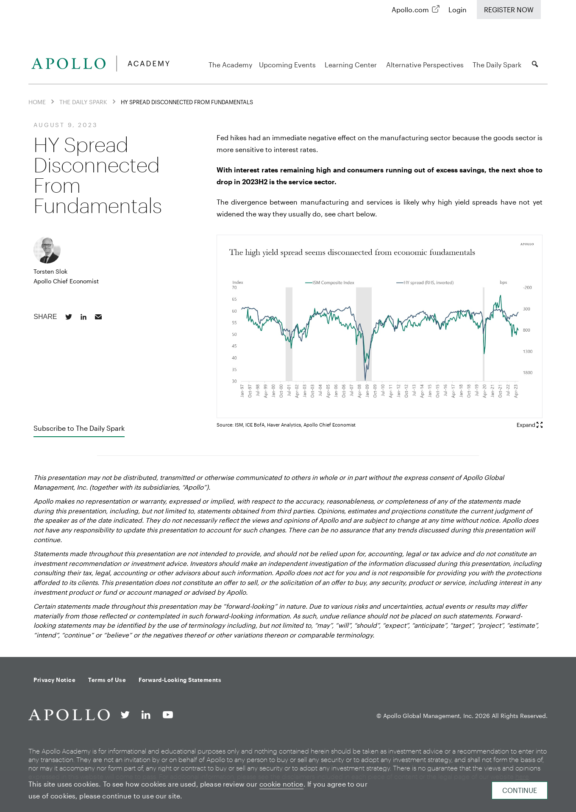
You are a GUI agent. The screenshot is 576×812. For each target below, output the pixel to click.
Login (457, 10)
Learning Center (352, 64)
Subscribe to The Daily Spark (79, 428)
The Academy (230, 65)
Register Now (509, 10)
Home (37, 101)
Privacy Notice (54, 679)
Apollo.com (410, 10)
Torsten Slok (50, 271)
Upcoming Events (288, 64)
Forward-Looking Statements (180, 679)
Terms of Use (107, 679)
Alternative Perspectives (426, 64)
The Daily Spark (498, 64)
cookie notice (281, 784)
